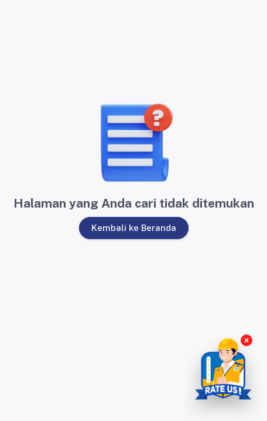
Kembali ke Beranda (133, 228)
